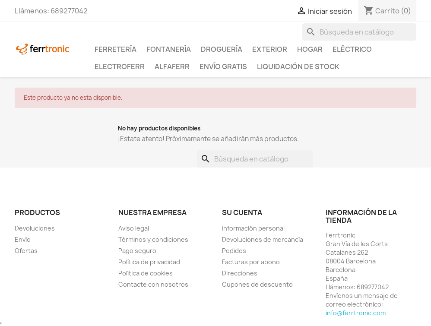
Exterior (269, 49)
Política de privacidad (149, 262)
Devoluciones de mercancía (262, 239)
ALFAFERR (172, 66)
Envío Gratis (223, 66)
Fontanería (168, 49)
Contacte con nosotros (153, 284)
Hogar (310, 49)
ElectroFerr (120, 66)
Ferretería (115, 49)
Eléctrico (352, 49)
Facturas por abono (251, 262)
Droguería (221, 49)
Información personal (253, 228)
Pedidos (234, 251)
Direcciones (239, 273)
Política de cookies (145, 273)
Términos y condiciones (153, 239)
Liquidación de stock (298, 66)
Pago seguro (137, 251)
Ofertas (26, 251)
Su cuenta (242, 212)
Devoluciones (35, 228)
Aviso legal (133, 228)
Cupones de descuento (257, 284)
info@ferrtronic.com (356, 313)
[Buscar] (359, 32)
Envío (23, 239)
